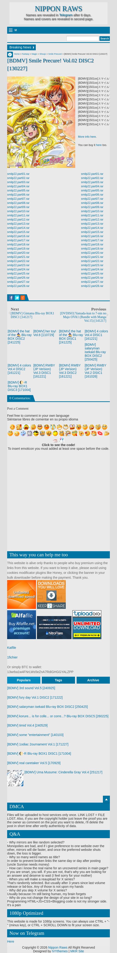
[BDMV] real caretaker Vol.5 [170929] (33, 763)
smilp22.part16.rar (18, 236)
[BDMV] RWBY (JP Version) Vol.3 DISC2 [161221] (70, 370)
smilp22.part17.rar (18, 240)
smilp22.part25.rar (18, 273)
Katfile (11, 647)
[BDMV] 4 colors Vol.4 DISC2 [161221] (19, 369)
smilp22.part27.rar (18, 281)
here (99, 145)
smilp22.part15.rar (18, 232)
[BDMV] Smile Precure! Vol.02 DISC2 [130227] (50, 64)
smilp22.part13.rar (18, 223)
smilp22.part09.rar (18, 207)
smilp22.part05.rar (18, 190)
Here (10, 941)
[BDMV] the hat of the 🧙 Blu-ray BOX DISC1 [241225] (71, 336)
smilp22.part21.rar (18, 257)
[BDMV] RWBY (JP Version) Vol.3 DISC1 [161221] (44, 370)
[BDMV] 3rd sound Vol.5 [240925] (31, 688)
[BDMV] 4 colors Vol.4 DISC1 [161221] (96, 334)
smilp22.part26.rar (18, 277)
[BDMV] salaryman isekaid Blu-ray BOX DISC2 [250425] (95, 352)
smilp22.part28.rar (18, 286)
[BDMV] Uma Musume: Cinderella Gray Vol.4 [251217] (63, 772)
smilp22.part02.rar (18, 178)
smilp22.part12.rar (18, 219)
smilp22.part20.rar (18, 252)
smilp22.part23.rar (18, 265)
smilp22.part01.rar (18, 174)
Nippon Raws (58, 9)
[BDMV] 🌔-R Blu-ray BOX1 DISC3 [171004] (19, 386)
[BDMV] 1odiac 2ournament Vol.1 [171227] (37, 744)
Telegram (65, 15)
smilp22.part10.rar (18, 211)
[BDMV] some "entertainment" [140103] (35, 735)
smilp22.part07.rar (18, 198)
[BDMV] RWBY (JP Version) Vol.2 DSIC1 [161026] (95, 370)
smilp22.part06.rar (18, 194)
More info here (87, 136)
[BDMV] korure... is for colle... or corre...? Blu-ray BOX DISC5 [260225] (57, 716)
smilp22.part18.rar (18, 244)
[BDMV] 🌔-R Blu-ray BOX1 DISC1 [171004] (39, 753)
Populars (24, 680)
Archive (93, 680)
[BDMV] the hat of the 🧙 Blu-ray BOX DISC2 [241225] (20, 336)
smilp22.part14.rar (18, 227)
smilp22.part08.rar (18, 203)
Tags (58, 680)
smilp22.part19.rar (18, 248)
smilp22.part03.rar (18, 182)
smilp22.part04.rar (18, 186)
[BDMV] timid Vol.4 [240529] (27, 725)
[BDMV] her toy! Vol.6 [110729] (44, 333)
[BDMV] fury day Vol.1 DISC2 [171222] (35, 697)
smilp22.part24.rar (18, 269)
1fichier (12, 657)
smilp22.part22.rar (18, 261)
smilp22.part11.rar (18, 215)
